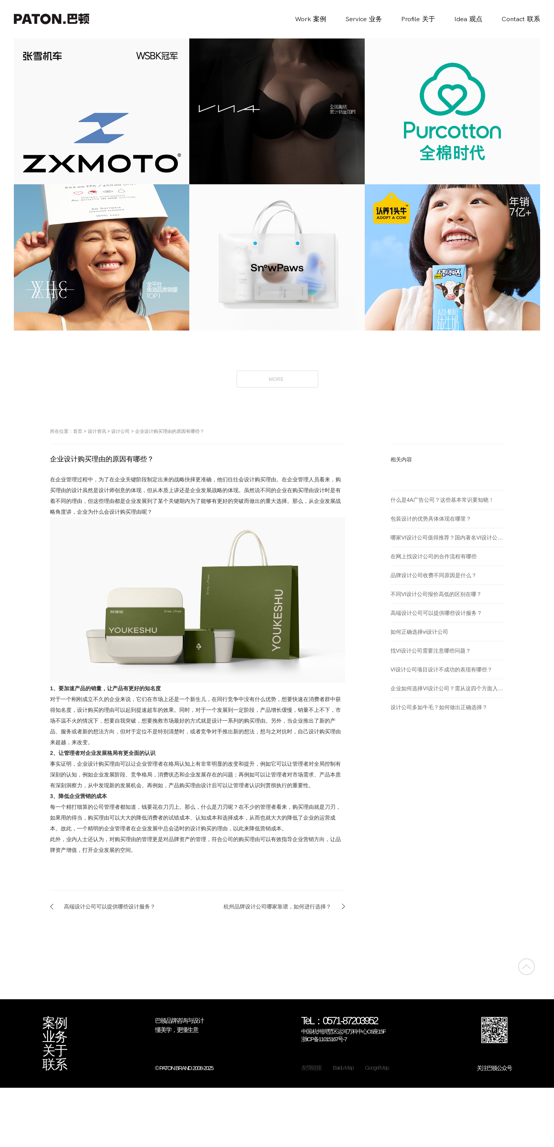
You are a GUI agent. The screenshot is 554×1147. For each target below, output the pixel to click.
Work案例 (310, 19)
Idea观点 (468, 19)
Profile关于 (418, 19)
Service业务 (363, 19)
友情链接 (311, 1067)
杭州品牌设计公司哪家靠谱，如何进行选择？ (277, 906)
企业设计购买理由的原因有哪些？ (169, 431)
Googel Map (377, 1067)
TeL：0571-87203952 (339, 1021)
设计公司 (120, 431)
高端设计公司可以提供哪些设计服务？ (109, 906)
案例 (54, 1023)
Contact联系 (521, 19)
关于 (54, 1051)
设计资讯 (97, 431)
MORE (277, 378)
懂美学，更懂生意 (176, 1030)
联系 (54, 1065)
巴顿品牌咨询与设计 (179, 1020)
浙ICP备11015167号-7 (324, 1039)
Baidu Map (343, 1067)
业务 (54, 1037)
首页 (77, 431)
